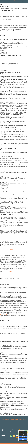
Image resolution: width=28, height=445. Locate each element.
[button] (22, 1)
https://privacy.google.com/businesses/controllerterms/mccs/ (6, 237)
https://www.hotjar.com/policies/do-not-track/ (8, 271)
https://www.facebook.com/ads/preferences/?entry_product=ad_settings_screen (8, 316)
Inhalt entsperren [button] (23, 436)
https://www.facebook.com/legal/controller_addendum (6, 309)
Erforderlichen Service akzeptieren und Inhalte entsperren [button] (23, 439)
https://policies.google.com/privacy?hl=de (4, 365)
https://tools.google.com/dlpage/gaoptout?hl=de (17, 247)
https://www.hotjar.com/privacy (7, 274)
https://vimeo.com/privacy (3, 338)
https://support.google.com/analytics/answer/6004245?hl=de (6, 249)
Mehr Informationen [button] (23, 435)
